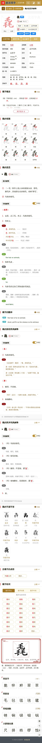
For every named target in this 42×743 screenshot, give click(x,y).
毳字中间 (33, 590)
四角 (23, 63)
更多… (21, 576)
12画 (31, 45)
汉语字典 (21, 3)
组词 (35, 39)
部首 (3, 45)
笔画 (3, 77)
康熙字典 (16, 39)
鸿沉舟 (8, 576)
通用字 (27, 33)
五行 (23, 53)
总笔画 (24, 45)
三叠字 (33, 33)
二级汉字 (20, 33)
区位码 (24, 67)
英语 (4, 317)
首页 (9, 9)
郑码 (3, 63)
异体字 (4, 83)
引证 (4, 225)
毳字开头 (8, 590)
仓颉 (23, 58)
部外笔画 (5, 49)
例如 (4, 244)
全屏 (11, 31)
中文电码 (5, 67)
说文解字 (26, 39)
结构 (23, 49)
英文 (4, 254)
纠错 (37, 92)
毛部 (12, 45)
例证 (38, 203)
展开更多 (21, 111)
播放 (5, 31)
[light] (33, 3)
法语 (4, 321)
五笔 (3, 58)
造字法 (4, 53)
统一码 (4, 71)
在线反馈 (27, 740)
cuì (37, 679)
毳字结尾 (21, 590)
